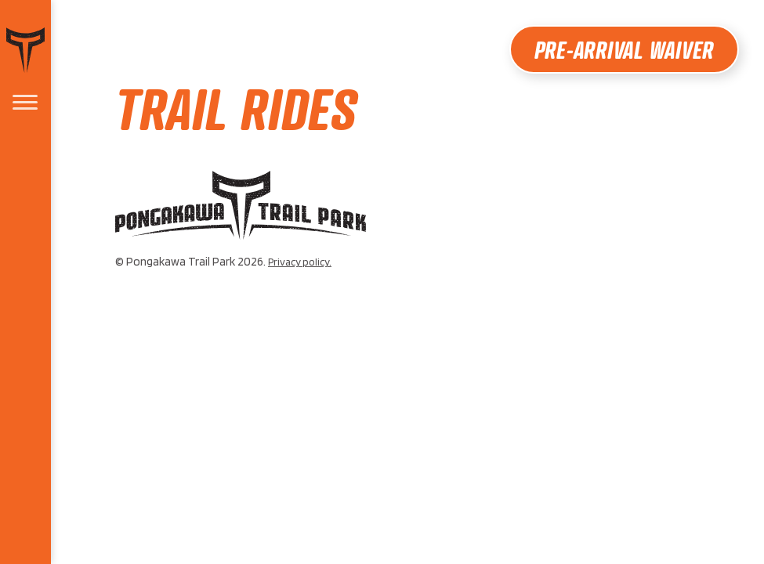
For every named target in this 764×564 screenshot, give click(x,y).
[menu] (25, 104)
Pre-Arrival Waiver (624, 49)
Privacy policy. (299, 261)
